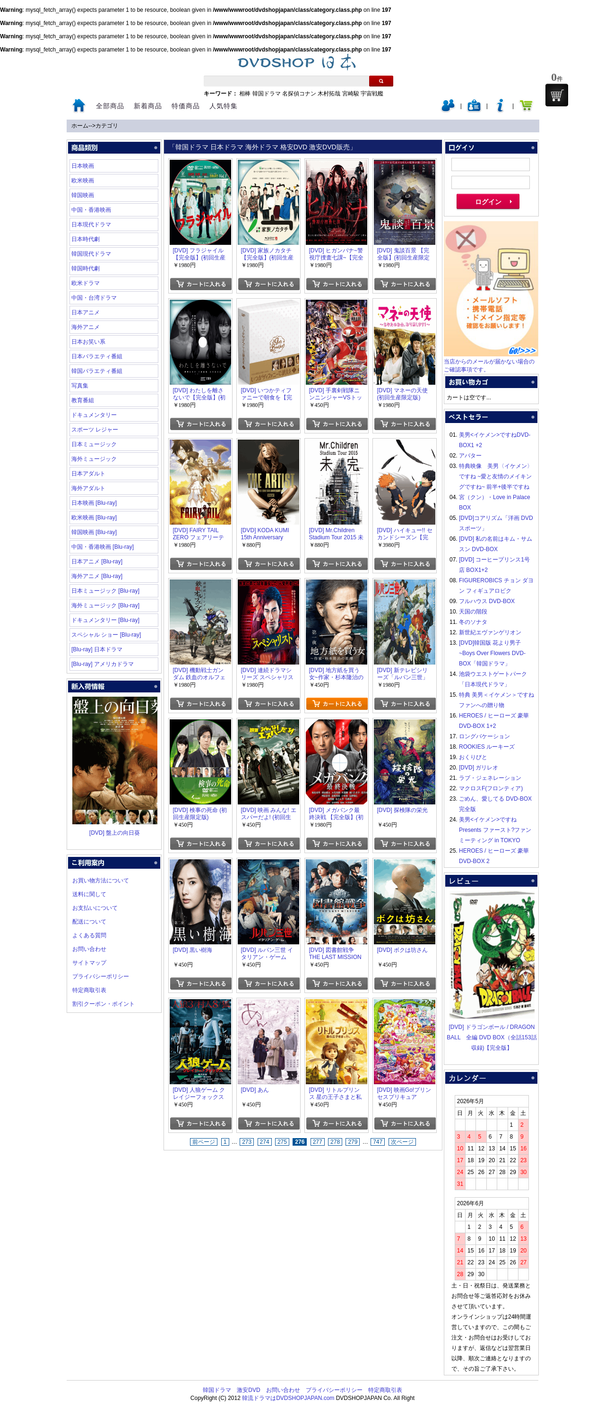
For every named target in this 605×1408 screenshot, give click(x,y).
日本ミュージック (94, 444)
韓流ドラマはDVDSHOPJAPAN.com (288, 1398)
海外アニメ (85, 327)
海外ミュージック (94, 459)
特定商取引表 (89, 990)
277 (317, 1142)
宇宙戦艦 (372, 93)
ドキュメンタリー (94, 415)
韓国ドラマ (266, 93)
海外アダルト (88, 488)
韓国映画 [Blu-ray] (94, 532)
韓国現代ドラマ (91, 254)
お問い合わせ (89, 949)
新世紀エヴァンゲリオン (490, 632)
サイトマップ (89, 962)
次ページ (402, 1142)
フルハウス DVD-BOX (487, 601)
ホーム (79, 125)
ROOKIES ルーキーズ (487, 746)
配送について (89, 921)
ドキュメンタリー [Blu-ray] (105, 620)
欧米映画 (82, 180)
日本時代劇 (85, 239)
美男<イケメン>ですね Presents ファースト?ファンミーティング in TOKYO (495, 830)
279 (352, 1142)
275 (282, 1142)
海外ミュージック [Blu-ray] (105, 605)
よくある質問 (89, 935)
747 (377, 1142)
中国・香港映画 (91, 210)
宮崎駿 (350, 93)
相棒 (245, 93)
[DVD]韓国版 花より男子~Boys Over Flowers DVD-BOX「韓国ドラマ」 (492, 653)
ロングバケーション (484, 736)
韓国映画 (82, 195)
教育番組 (82, 400)
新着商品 (148, 106)
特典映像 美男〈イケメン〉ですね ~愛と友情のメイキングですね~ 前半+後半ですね (496, 476)
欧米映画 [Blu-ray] (94, 517)
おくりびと (473, 757)
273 (246, 1142)
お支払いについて (95, 908)
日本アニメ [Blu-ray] (96, 561)
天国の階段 (473, 611)
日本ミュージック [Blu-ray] (105, 590)
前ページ (203, 1142)
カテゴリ (106, 125)
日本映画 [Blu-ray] (94, 503)
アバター (470, 455)
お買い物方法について (100, 880)
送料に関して (89, 894)
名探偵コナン (299, 93)
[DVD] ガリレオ (478, 767)
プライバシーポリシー (100, 976)
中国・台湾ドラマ (94, 297)
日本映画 (82, 166)
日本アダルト (88, 473)
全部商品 (110, 106)
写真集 (79, 385)
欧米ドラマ (85, 283)
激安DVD (248, 1390)
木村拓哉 (329, 93)
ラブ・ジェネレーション (490, 778)
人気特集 (223, 106)
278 (335, 1142)
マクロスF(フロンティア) (491, 788)
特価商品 (186, 106)
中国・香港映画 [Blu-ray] (102, 547)
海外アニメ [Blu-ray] (96, 576)
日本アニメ (85, 312)
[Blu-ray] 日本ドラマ (96, 649)
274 (264, 1142)
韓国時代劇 (85, 268)
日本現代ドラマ (91, 224)
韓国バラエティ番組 (96, 371)
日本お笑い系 (88, 341)
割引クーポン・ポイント (103, 1004)
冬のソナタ (473, 622)
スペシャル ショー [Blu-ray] (106, 634)
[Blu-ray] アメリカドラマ (102, 664)
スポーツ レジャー (94, 429)
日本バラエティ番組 (96, 356)
